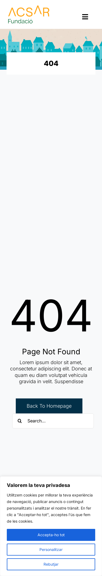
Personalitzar (51, 549)
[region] (51, 526)
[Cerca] (19, 420)
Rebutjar (51, 564)
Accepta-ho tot (51, 534)
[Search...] (53, 420)
